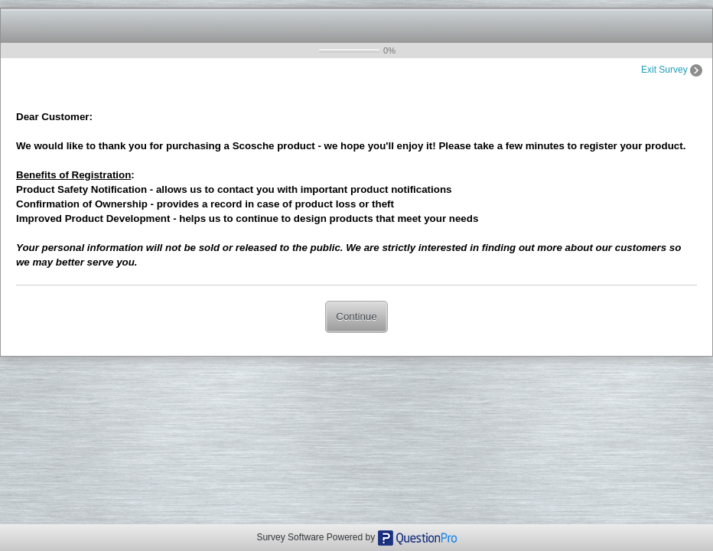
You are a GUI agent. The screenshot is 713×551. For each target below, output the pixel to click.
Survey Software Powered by (316, 537)
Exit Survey (671, 69)
